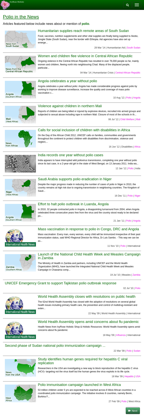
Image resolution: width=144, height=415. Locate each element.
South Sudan (133, 47)
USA (137, 376)
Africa (137, 146)
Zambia (136, 275)
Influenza (121, 335)
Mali (138, 119)
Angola (136, 97)
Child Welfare (127, 119)
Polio (128, 97)
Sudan (137, 350)
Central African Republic (127, 72)
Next (132, 410)
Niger (137, 195)
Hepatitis (129, 376)
